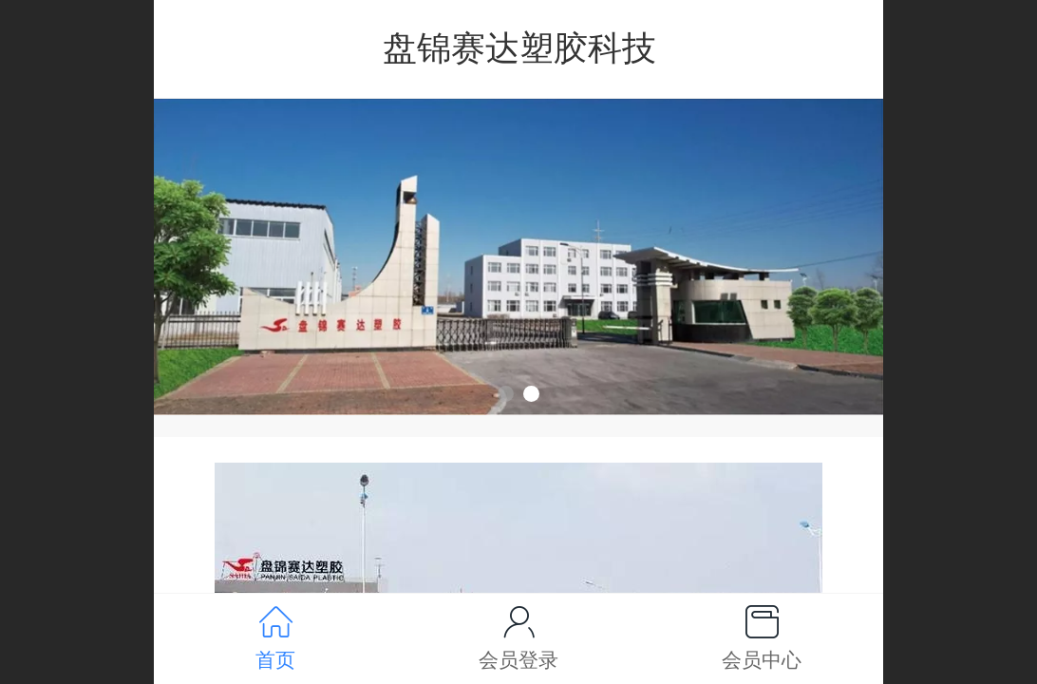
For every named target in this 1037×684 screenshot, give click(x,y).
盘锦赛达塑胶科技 (519, 47)
